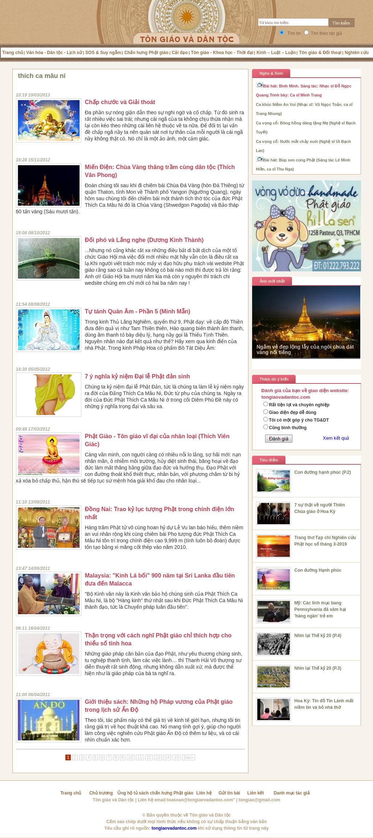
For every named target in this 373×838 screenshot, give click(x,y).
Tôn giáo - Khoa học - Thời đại (222, 52)
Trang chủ (12, 52)
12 (148, 757)
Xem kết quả (336, 438)
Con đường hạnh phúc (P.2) (323, 472)
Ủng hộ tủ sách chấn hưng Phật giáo (155, 793)
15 (176, 757)
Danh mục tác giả (292, 793)
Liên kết (255, 793)
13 (158, 757)
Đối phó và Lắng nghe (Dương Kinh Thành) (144, 240)
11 (139, 757)
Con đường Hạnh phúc (318, 570)
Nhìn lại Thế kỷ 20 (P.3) (318, 668)
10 (130, 757)
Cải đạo (180, 52)
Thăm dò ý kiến (274, 379)
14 (167, 757)
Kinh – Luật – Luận (276, 52)
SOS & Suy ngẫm (103, 52)
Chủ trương (101, 793)
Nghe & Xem (271, 73)
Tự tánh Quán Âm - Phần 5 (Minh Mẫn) (137, 311)
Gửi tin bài (229, 793)
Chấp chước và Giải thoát (120, 102)
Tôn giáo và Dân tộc (113, 799)
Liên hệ (204, 793)
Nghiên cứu (357, 52)
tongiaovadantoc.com (173, 828)
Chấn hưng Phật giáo (146, 52)
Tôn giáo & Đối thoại (320, 52)
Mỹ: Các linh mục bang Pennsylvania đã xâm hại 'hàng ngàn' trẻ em (320, 609)
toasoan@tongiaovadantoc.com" (201, 799)
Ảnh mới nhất (272, 281)
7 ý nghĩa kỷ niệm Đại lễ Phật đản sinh (137, 376)
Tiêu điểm (269, 460)
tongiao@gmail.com (259, 799)
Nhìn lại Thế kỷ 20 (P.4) (318, 635)
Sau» (188, 757)
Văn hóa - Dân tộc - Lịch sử (54, 52)
